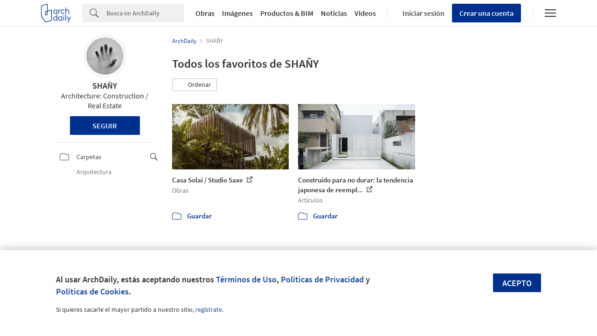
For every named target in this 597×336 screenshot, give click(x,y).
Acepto (517, 283)
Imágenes (237, 13)
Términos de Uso (246, 279)
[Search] (145, 13)
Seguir (104, 125)
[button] (194, 84)
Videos (365, 13)
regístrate (208, 309)
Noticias (334, 13)
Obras (205, 13)
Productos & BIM (286, 13)
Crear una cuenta (486, 13)
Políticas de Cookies (92, 291)
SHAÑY (104, 85)
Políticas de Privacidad (322, 279)
